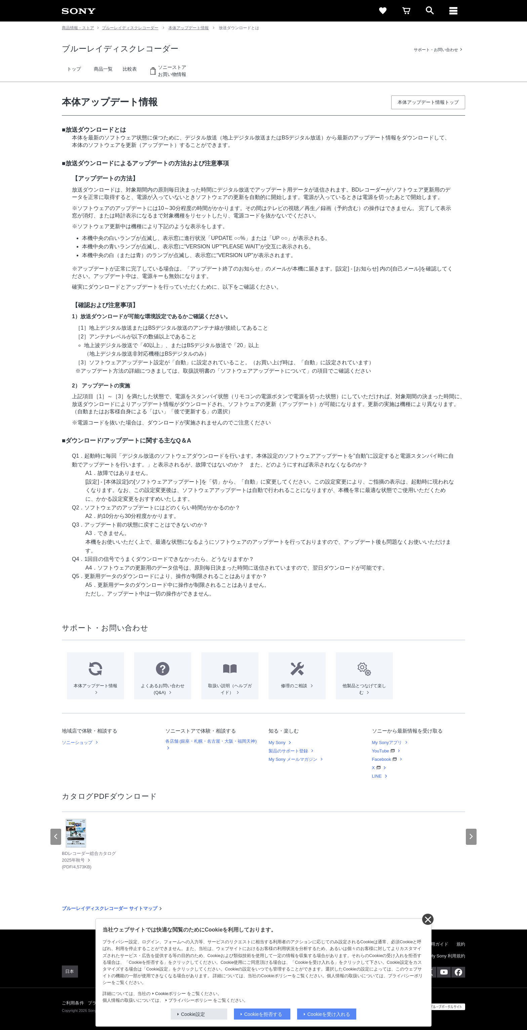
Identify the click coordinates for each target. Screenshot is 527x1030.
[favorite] (383, 11)
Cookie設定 (193, 1014)
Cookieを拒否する (263, 1014)
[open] (430, 11)
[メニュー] (453, 11)
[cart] (406, 11)
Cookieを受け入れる (329, 1014)
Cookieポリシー (170, 993)
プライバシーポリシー (190, 1000)
